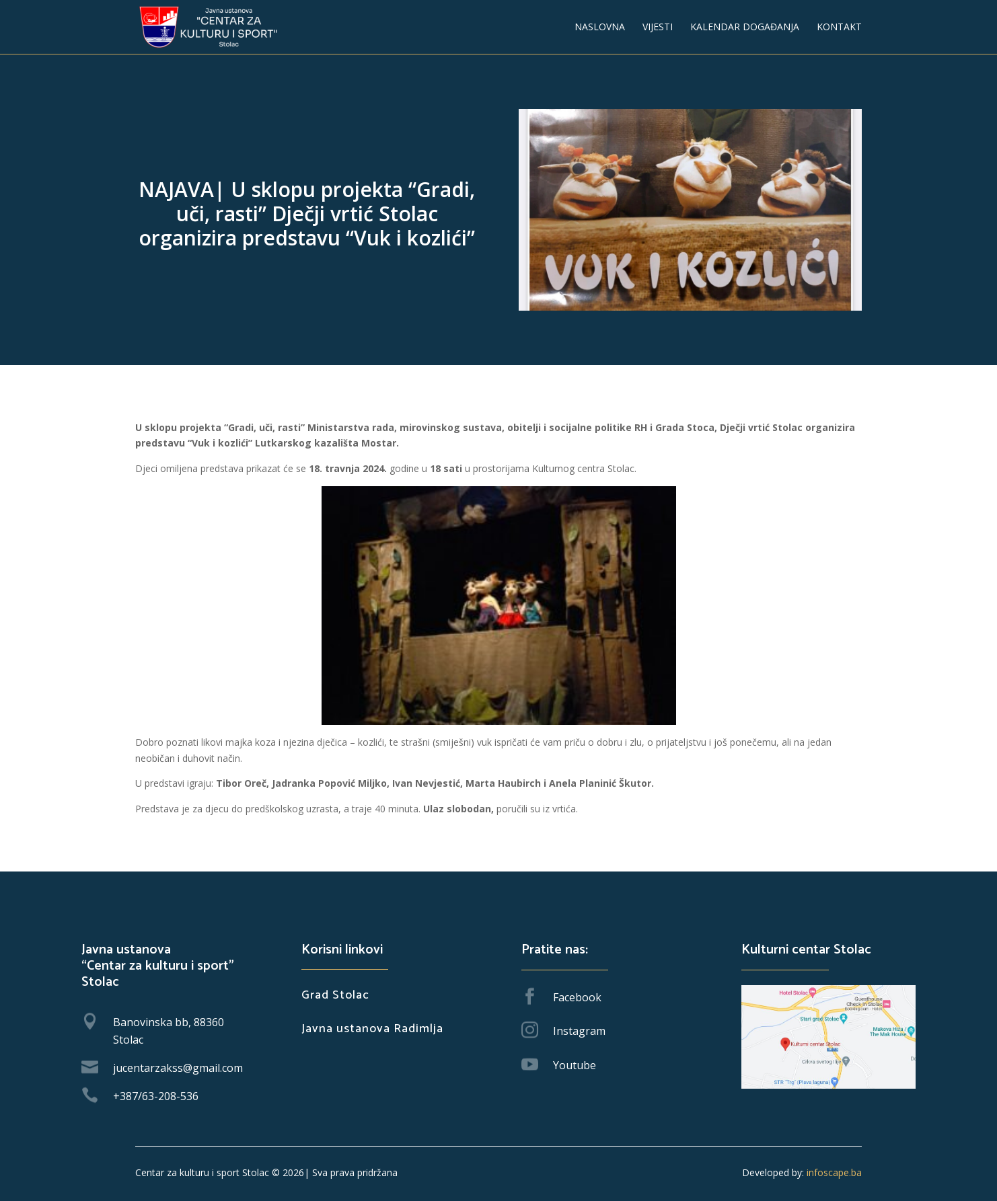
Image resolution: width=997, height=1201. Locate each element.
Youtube (574, 1065)
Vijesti (657, 27)
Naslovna (600, 27)
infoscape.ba (833, 1172)
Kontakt (839, 27)
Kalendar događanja (744, 27)
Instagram (579, 1030)
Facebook (577, 997)
